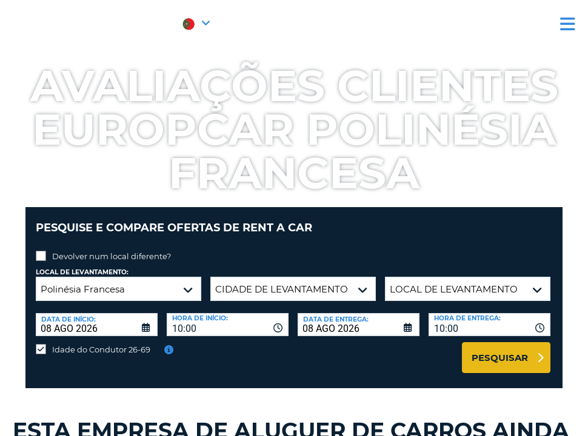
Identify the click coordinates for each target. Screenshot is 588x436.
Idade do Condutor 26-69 (101, 340)
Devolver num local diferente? (111, 247)
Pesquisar (500, 348)
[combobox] (227, 315)
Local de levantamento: (82, 263)
